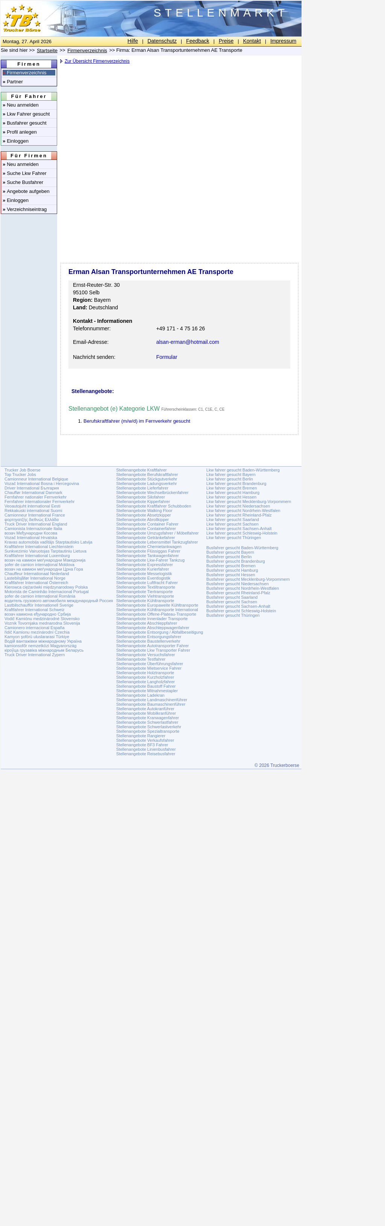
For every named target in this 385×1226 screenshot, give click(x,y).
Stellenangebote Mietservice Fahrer (149, 668)
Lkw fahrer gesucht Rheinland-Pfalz (239, 515)
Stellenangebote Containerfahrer (146, 528)
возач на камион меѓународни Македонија (45, 560)
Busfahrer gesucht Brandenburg (235, 561)
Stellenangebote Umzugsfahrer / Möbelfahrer (157, 533)
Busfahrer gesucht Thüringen (233, 615)
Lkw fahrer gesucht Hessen (231, 497)
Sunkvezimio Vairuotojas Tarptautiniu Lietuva (45, 551)
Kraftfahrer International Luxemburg (37, 555)
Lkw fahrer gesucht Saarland (232, 519)
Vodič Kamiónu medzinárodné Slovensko (42, 618)
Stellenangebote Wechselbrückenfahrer (152, 492)
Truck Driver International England (36, 524)
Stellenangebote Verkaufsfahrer (145, 740)
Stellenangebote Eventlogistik (143, 578)
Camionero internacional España (35, 627)
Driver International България (32, 488)
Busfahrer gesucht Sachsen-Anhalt (238, 606)
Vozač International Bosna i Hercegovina (42, 483)
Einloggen (16, 141)
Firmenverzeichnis (25, 72)
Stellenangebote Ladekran (140, 695)
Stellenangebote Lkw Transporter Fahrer (153, 650)
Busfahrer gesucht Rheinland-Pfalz (238, 592)
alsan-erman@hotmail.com (187, 342)
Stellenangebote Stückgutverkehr (146, 479)
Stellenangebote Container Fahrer (147, 524)
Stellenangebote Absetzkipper (143, 515)
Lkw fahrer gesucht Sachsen (232, 524)
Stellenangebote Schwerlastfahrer (147, 722)
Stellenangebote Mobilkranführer (146, 713)
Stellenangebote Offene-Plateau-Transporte (156, 614)
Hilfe (132, 41)
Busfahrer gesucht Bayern (230, 552)
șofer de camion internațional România (40, 596)
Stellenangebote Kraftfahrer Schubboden (153, 506)
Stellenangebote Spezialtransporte (147, 731)
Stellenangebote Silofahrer (140, 497)
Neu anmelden (21, 105)
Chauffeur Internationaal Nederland (37, 573)
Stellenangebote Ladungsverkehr (146, 483)
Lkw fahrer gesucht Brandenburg (236, 483)
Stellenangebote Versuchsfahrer (145, 654)
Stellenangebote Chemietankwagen (149, 546)
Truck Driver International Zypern (35, 654)
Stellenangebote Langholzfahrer (145, 681)
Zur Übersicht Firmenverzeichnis (97, 61)
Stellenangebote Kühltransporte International (157, 609)
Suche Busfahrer (23, 182)
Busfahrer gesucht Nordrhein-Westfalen (242, 588)
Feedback (197, 41)
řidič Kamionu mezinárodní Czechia (37, 632)
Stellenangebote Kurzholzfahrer (145, 677)
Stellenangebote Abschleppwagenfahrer (152, 627)
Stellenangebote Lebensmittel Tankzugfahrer (157, 542)
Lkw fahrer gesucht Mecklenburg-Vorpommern (248, 501)
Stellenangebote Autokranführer (145, 708)
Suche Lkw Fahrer (25, 173)
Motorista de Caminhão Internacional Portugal (47, 591)
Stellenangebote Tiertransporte (144, 591)
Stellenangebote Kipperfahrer (143, 501)
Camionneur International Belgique (36, 479)
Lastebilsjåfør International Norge (35, 578)
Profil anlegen (20, 132)
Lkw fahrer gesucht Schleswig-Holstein (241, 533)
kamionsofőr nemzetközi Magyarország (40, 645)
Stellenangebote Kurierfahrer (142, 569)
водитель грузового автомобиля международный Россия (59, 600)
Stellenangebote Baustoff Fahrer (146, 686)
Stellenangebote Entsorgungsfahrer (148, 636)
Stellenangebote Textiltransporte (145, 587)
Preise (226, 41)
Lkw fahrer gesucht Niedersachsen (238, 506)
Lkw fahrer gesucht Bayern (231, 474)
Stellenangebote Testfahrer (140, 659)
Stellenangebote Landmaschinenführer (151, 699)
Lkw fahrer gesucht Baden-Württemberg (243, 470)
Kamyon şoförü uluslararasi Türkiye (37, 636)
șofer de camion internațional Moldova (39, 564)
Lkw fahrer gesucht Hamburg (232, 492)
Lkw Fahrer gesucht (26, 114)
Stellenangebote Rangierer (140, 735)
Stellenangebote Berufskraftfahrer (147, 474)
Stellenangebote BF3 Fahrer (142, 745)
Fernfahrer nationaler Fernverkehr (36, 497)
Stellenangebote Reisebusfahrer (145, 754)
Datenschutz (162, 41)
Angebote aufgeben (26, 191)
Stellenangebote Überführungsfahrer (149, 663)
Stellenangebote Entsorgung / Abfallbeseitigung (159, 632)
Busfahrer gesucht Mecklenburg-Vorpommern (248, 579)
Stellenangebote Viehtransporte (145, 596)
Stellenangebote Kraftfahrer (141, 470)
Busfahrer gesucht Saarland (232, 597)
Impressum (283, 41)
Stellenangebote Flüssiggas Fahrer (148, 551)
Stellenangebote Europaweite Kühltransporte (157, 605)
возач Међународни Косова (31, 533)
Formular (166, 357)
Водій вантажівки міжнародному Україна (43, 641)
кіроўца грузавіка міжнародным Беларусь (44, 650)
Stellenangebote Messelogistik (144, 573)
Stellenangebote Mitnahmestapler (147, 690)
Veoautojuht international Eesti (33, 506)
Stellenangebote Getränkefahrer (145, 537)
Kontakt (252, 41)
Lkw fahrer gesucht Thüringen (233, 537)
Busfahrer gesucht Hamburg (232, 570)
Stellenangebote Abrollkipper (142, 519)
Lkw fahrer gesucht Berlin (229, 479)
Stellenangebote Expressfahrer (144, 564)
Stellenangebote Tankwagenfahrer (147, 555)
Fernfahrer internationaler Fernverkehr (39, 501)
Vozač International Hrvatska (31, 537)
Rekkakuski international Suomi (33, 510)
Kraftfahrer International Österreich (36, 582)
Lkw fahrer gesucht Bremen (231, 488)
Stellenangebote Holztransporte (145, 672)
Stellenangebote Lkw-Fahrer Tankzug (150, 560)
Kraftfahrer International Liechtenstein (39, 546)
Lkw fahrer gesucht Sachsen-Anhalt (239, 528)
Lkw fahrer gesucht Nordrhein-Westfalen (243, 510)
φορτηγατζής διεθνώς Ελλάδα (32, 519)
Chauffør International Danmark (33, 492)
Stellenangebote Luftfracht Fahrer (147, 582)
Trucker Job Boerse (23, 470)
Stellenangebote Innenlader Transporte (152, 618)
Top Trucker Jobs (20, 474)
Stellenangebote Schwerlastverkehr (148, 726)
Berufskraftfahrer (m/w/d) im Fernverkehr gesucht (136, 421)
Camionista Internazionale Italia (33, 528)
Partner (13, 81)
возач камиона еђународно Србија (38, 614)
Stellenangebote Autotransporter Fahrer (152, 645)
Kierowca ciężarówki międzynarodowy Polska (46, 587)
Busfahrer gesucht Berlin (229, 556)
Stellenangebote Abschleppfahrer (146, 623)
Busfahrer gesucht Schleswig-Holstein (241, 610)
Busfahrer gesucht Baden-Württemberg (242, 547)
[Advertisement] (178, 125)
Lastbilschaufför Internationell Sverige (39, 605)
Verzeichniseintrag (25, 209)
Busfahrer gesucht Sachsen (231, 601)
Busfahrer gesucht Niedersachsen (237, 583)
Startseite (47, 50)
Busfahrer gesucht (25, 123)
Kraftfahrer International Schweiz (35, 609)
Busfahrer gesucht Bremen (231, 565)
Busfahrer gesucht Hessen (230, 574)
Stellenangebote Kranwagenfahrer (147, 717)
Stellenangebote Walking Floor (144, 510)
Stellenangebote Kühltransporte (145, 600)
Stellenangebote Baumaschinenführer (150, 704)
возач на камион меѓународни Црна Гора (44, 569)
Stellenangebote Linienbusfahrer (146, 749)
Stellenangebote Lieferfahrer (142, 488)
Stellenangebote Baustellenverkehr (148, 641)
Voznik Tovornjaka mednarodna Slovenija (42, 623)
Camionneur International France (35, 515)
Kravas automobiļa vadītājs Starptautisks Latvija (48, 542)
